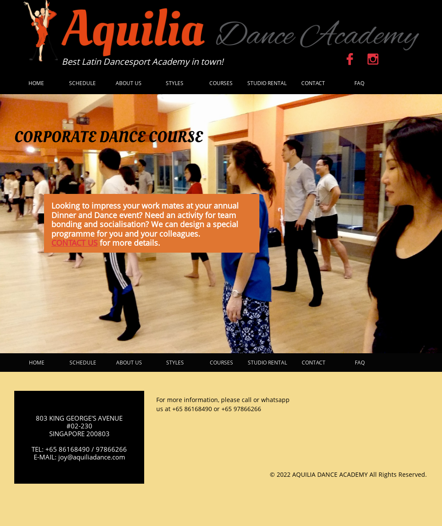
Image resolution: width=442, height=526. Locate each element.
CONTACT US (74, 243)
